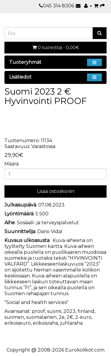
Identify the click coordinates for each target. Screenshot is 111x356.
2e (62, 317)
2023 (69, 311)
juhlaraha (71, 323)
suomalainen (41, 317)
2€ (70, 317)
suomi (54, 311)
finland (86, 311)
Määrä (11, 164)
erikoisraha (45, 323)
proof (38, 311)
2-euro (83, 317)
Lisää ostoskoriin (55, 191)
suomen (14, 317)
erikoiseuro (17, 323)
